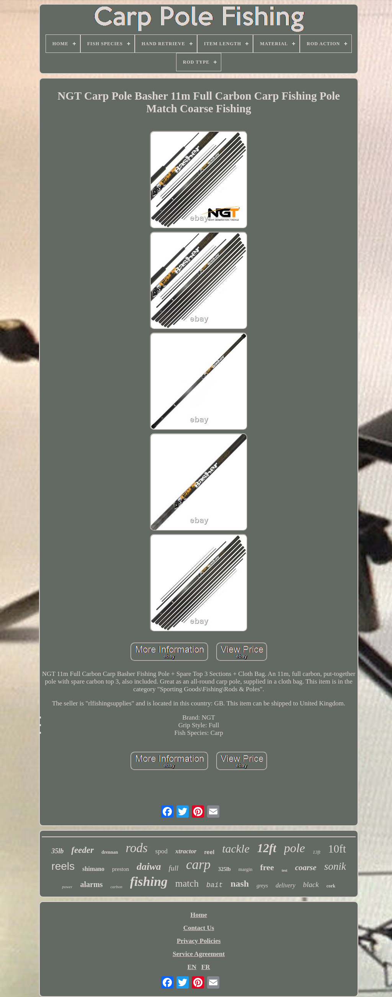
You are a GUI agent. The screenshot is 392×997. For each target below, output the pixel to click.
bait (214, 885)
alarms (91, 884)
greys (262, 886)
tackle (236, 848)
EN (191, 967)
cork (331, 886)
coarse (306, 867)
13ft (316, 852)
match (187, 883)
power (67, 886)
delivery (286, 885)
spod (161, 851)
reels (63, 866)
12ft (266, 848)
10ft (337, 849)
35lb (57, 851)
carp (198, 864)
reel (209, 852)
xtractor (186, 851)
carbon (116, 886)
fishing (149, 881)
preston (120, 869)
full (173, 868)
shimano (93, 869)
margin (245, 869)
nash (239, 884)
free (267, 867)
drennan (109, 852)
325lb (224, 869)
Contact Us (198, 927)
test (284, 870)
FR (205, 967)
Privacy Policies (199, 941)
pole (294, 848)
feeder (82, 850)
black (311, 885)
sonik (335, 866)
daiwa (149, 866)
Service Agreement (199, 954)
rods (136, 848)
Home (198, 914)
